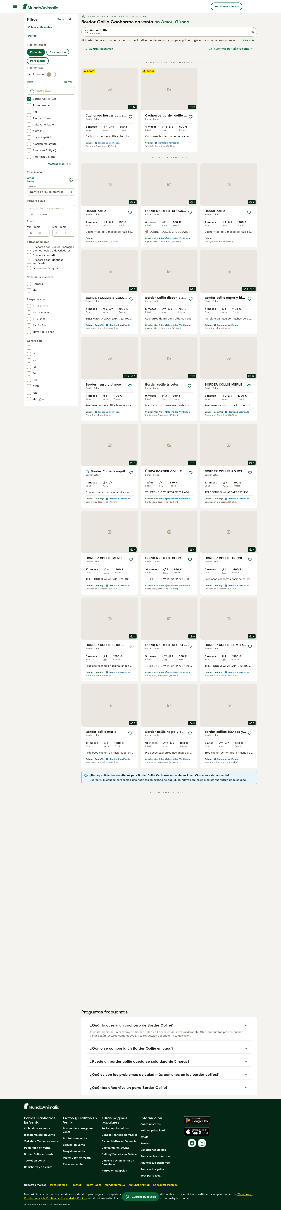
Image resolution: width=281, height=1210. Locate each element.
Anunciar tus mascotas (155, 1156)
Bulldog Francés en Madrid (119, 1134)
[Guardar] (130, 116)
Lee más (248, 40)
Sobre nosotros (150, 1124)
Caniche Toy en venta (38, 1167)
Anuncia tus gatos (152, 1169)
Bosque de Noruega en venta (78, 1130)
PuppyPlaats (93, 1185)
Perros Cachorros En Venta (39, 1120)
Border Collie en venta (39, 1154)
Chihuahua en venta (37, 1128)
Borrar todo (64, 19)
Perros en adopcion (114, 1170)
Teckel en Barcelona (115, 1128)
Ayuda (144, 1137)
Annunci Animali (139, 1185)
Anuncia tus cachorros (155, 1162)
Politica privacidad (152, 1130)
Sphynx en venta (74, 1144)
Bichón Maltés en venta (39, 1134)
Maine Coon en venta (77, 1157)
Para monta (38, 60)
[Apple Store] (197, 1131)
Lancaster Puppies (165, 1185)
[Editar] (71, 179)
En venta (36, 52)
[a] (66, 232)
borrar (68, 82)
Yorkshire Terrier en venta (41, 1141)
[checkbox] (29, 98)
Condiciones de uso (153, 1149)
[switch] (51, 74)
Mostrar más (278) (60, 164)
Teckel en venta (34, 1160)
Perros (32, 35)
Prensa (145, 1143)
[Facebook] (192, 1143)
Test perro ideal (150, 1175)
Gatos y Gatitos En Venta (80, 1120)
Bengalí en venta (74, 1151)
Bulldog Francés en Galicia (119, 1154)
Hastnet (76, 1185)
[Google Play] (197, 1120)
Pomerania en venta (37, 1147)
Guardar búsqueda (99, 48)
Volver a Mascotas (40, 27)
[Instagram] (202, 1143)
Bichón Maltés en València (119, 1141)
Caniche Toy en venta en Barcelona (118, 1162)
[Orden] (231, 48)
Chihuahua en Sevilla (115, 1147)
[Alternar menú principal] (15, 6)
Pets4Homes (58, 1185)
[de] (40, 232)
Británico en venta (75, 1138)
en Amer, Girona (171, 21)
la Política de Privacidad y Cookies (64, 1198)
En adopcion (58, 52)
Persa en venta (73, 1164)
